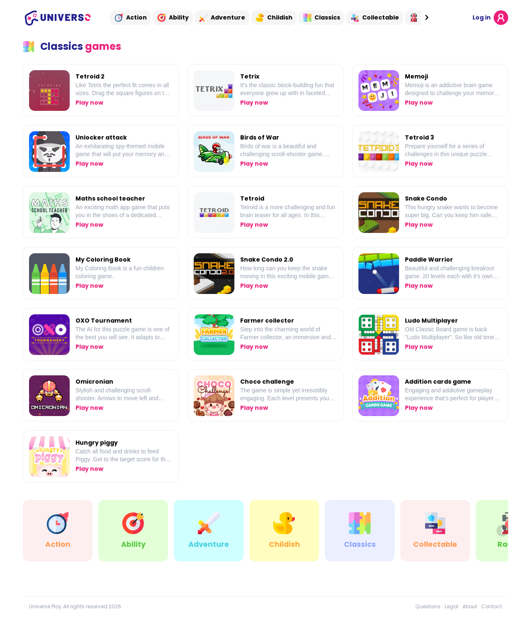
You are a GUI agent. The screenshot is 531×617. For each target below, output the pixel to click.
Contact (491, 606)
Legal (451, 606)
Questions (428, 606)
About (470, 606)
